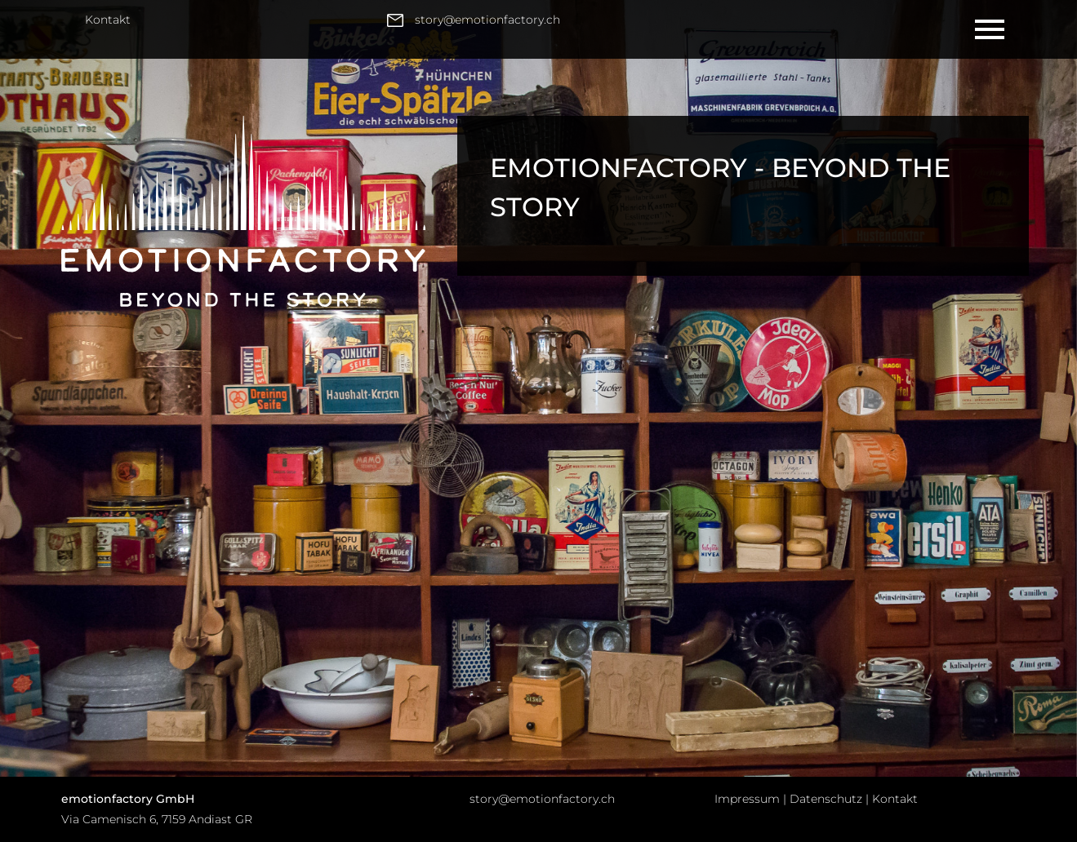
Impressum (747, 798)
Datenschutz (826, 798)
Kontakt (108, 19)
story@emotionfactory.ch (542, 798)
